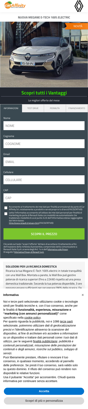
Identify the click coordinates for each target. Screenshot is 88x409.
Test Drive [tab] (32, 108)
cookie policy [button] (32, 317)
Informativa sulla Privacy (58, 249)
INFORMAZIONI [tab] (11, 108)
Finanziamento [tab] (76, 108)
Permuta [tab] (55, 108)
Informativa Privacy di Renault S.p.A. (29, 252)
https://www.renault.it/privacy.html (24, 223)
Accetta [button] (44, 391)
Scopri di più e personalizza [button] (44, 400)
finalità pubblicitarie (45, 341)
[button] (82, 295)
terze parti (66, 321)
